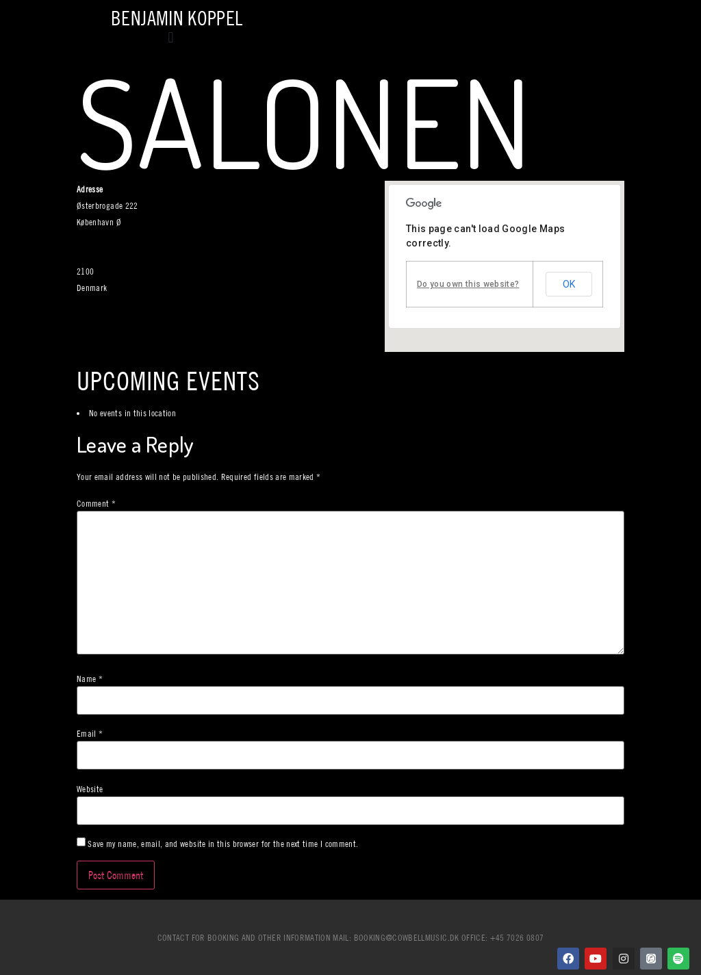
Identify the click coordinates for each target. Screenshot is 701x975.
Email (90, 733)
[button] (170, 37)
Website (90, 789)
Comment (96, 503)
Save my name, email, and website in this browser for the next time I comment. (223, 843)
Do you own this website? (468, 284)
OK (569, 284)
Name (90, 678)
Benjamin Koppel (176, 18)
